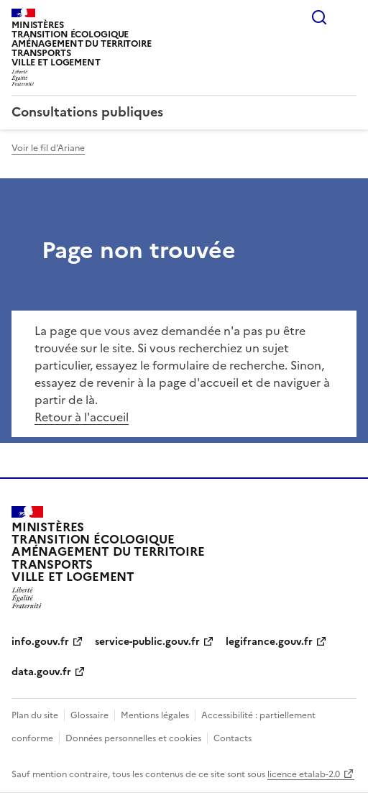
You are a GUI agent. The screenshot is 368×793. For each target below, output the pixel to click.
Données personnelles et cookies (133, 738)
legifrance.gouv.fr (269, 641)
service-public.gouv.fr (147, 641)
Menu (348, 17)
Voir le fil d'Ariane (48, 148)
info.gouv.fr (40, 641)
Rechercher (319, 17)
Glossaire (89, 715)
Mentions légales (155, 715)
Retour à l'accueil (81, 417)
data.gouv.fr (41, 671)
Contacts (232, 738)
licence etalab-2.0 (303, 774)
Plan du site (35, 715)
